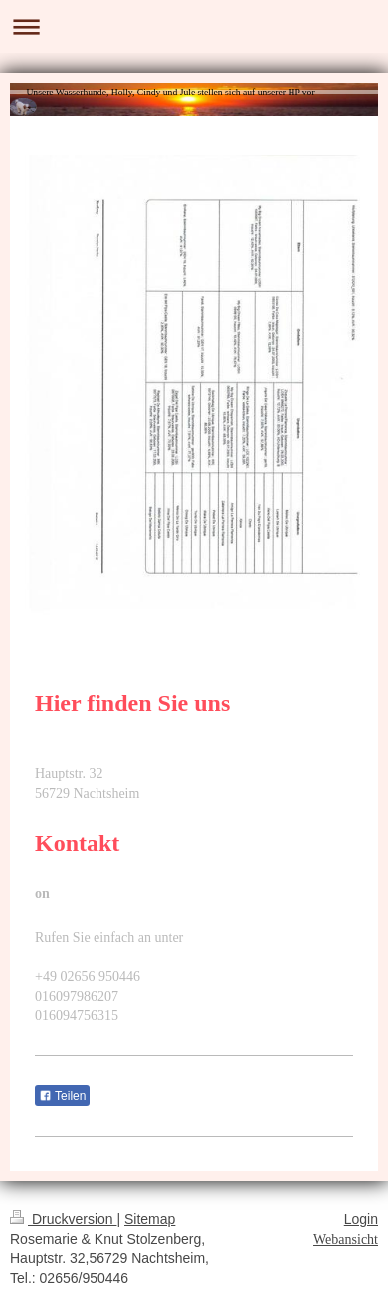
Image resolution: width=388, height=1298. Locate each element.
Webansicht (345, 1239)
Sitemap (149, 1219)
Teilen (62, 1096)
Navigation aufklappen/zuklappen (194, 26)
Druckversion (63, 1219)
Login (361, 1219)
